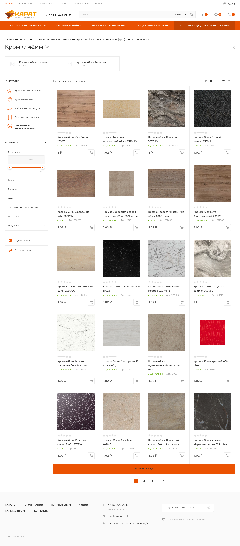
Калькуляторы (15, 510)
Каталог (11, 504)
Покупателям (61, 504)
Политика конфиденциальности (186, 519)
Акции (83, 504)
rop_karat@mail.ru (119, 516)
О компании (34, 504)
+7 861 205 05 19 (60, 14)
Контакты (41, 510)
